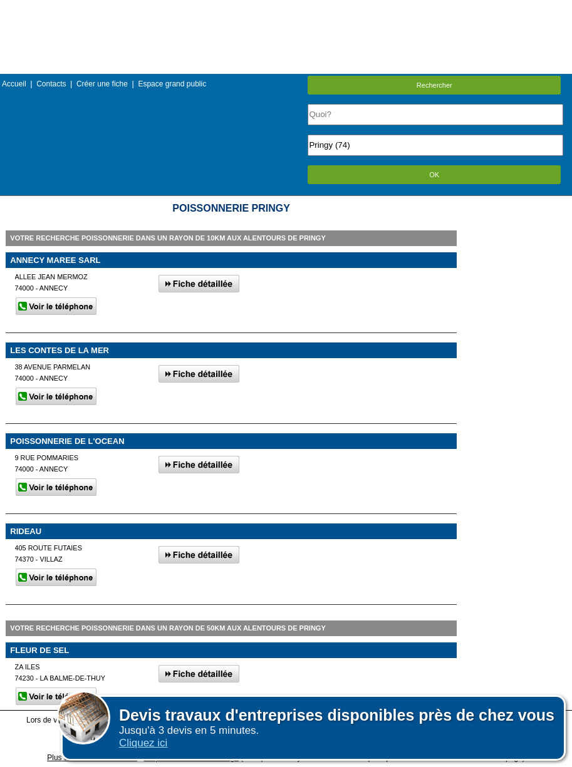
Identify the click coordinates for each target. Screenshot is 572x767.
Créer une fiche (102, 84)
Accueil (14, 84)
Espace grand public (172, 84)
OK (434, 174)
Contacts (51, 84)
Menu (286, 9)
